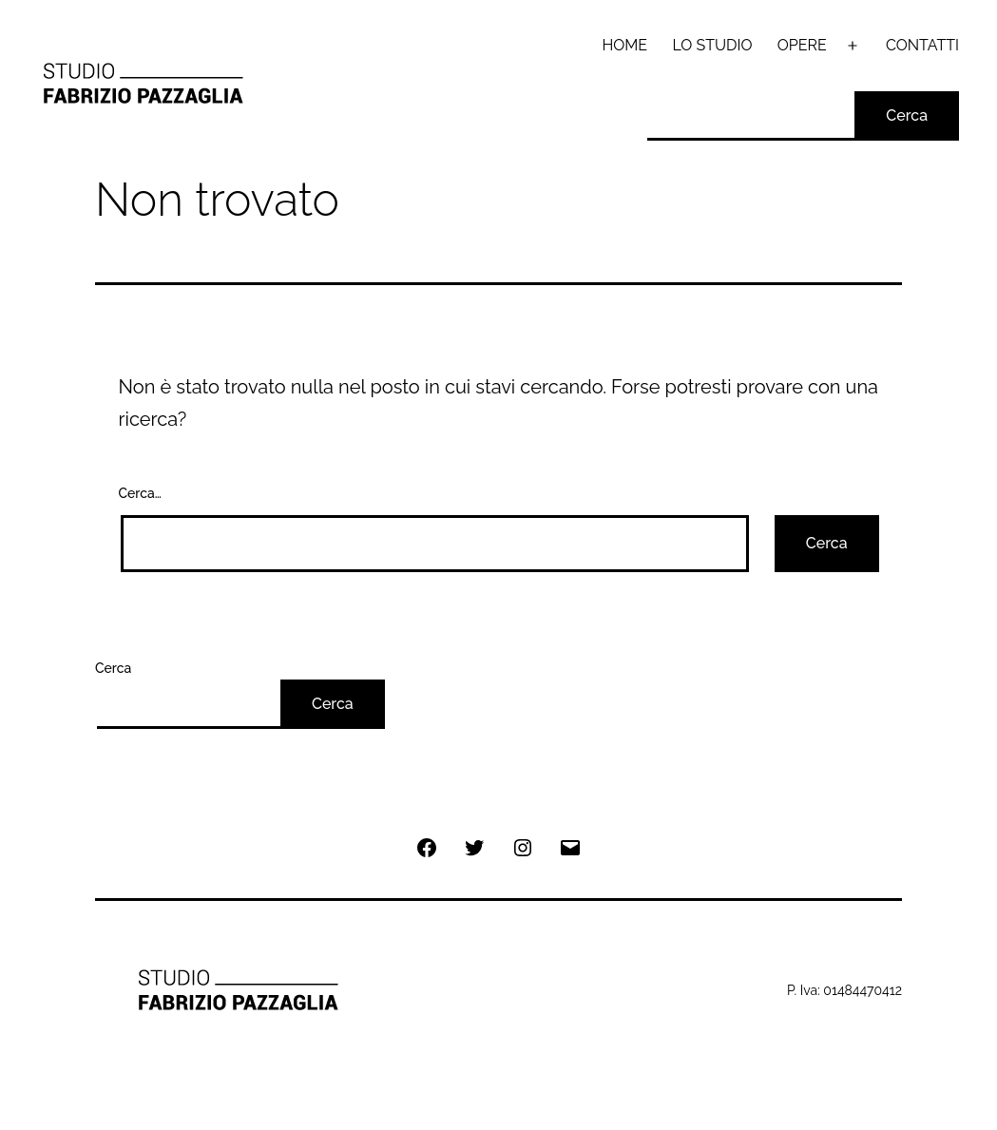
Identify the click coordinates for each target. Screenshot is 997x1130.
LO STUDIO (712, 45)
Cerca (907, 115)
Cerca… (140, 493)
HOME (625, 45)
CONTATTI (922, 45)
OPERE (802, 45)
